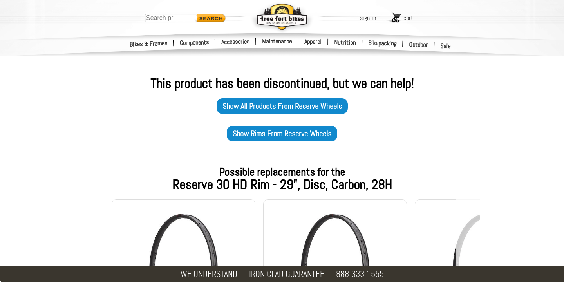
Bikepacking (382, 43)
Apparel (313, 42)
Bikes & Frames (149, 44)
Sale (445, 46)
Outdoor (418, 44)
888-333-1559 (360, 274)
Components (194, 42)
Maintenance (277, 41)
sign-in (368, 18)
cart (408, 18)
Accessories (235, 41)
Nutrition (345, 42)
